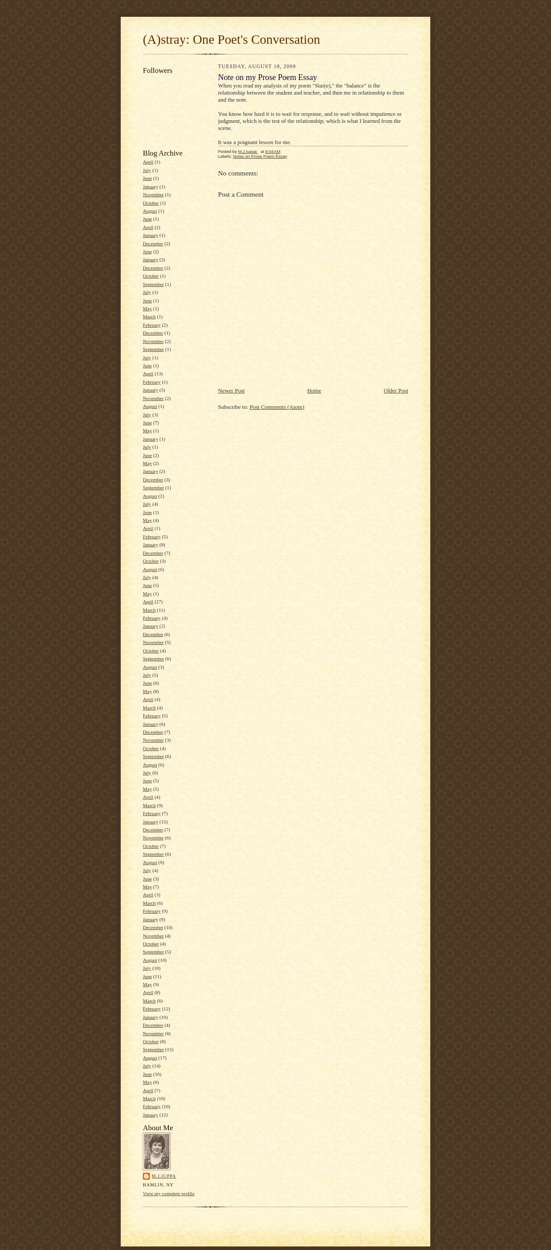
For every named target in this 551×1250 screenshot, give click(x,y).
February (152, 325)
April (148, 161)
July (147, 170)
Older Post (396, 390)
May (147, 308)
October (151, 203)
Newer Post (231, 390)
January (150, 186)
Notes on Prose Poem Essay (260, 156)
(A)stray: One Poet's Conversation (231, 39)
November (153, 194)
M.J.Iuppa (164, 1176)
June (147, 178)
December (153, 243)
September (153, 284)
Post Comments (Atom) (277, 407)
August (150, 210)
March (149, 316)
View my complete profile (169, 1193)
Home (314, 390)
